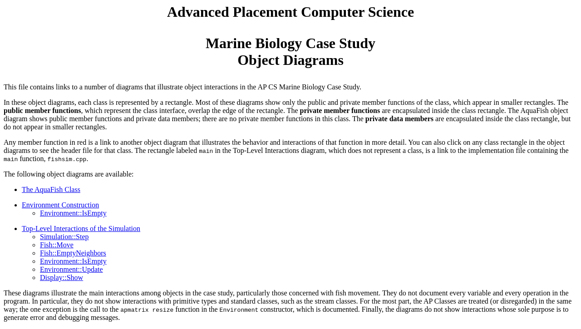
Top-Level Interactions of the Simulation (81, 228)
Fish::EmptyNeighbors (73, 253)
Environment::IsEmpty (73, 213)
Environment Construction (60, 205)
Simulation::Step (64, 237)
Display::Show (61, 277)
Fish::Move (57, 245)
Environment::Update (71, 269)
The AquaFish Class (51, 189)
